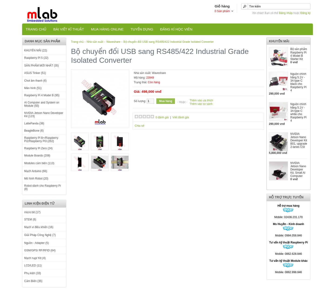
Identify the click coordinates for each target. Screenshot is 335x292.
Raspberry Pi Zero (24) (38, 148)
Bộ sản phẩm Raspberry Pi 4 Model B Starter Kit (298, 54)
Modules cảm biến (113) (39, 163)
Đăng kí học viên (176, 29)
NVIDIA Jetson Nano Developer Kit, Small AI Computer (298, 169)
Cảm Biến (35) (33, 281)
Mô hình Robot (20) (36, 178)
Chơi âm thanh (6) (35, 80)
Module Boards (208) (37, 155)
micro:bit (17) (32, 212)
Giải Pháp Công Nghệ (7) (40, 235)
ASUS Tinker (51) (35, 73)
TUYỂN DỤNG (142, 29)
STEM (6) (30, 219)
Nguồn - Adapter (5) (36, 243)
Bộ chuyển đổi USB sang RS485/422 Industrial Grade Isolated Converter (169, 41)
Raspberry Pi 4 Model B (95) (41, 95)
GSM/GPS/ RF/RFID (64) (40, 250)
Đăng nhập (286, 13)
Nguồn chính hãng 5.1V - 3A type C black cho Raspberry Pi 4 (298, 82)
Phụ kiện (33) (32, 273)
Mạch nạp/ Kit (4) (35, 258)
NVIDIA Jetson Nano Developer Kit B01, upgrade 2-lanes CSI (298, 140)
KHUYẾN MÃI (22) (35, 50)
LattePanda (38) (34, 123)
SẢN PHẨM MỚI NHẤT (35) (41, 65)
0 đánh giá (162, 117)
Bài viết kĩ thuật (68, 29)
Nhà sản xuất (95, 41)
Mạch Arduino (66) (35, 171)
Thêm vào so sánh (201, 104)
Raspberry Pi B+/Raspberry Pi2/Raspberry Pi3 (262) (41, 139)
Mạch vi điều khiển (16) (38, 227)
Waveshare (113, 41)
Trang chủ (36, 29)
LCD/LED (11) (33, 265)
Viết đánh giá (180, 117)
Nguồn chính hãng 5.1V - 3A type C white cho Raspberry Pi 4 (298, 112)
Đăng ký (305, 13)
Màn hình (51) (33, 88)
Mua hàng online (107, 29)
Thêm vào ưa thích (201, 100)
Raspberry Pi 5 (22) (36, 58)
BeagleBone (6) (34, 130)
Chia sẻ (139, 125)
